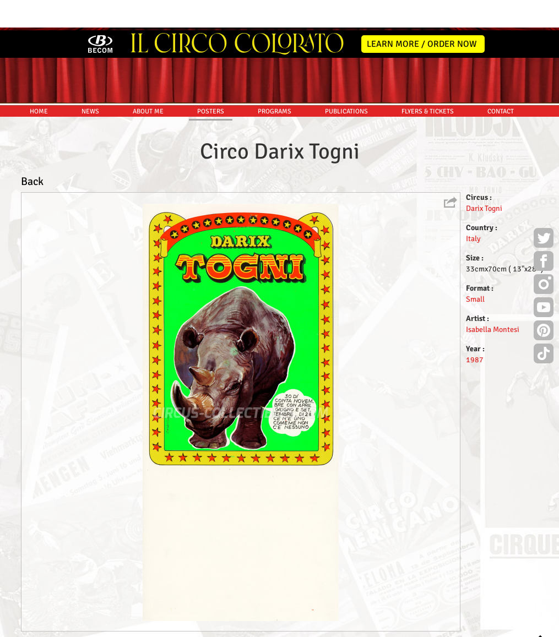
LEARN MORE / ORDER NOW (422, 13)
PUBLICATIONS (346, 81)
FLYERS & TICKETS (427, 81)
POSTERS (210, 81)
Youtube (543, 278)
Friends (282, 627)
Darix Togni (484, 178)
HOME (39, 81)
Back (32, 151)
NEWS (90, 81)
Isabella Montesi (492, 299)
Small (475, 269)
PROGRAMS (274, 81)
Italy (473, 208)
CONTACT (500, 81)
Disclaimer (248, 627)
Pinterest (543, 301)
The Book (313, 627)
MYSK (522, 623)
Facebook (543, 232)
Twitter (543, 209)
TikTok (543, 324)
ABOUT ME (148, 81)
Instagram (543, 255)
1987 (475, 329)
